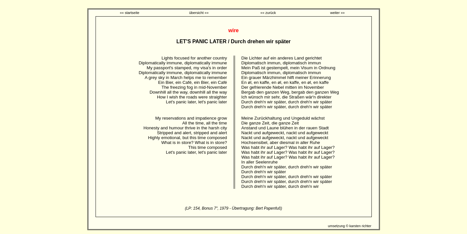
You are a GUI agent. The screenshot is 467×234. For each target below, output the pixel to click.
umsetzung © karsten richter (349, 226)
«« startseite (129, 13)
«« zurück (268, 13)
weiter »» (337, 13)
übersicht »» (199, 13)
